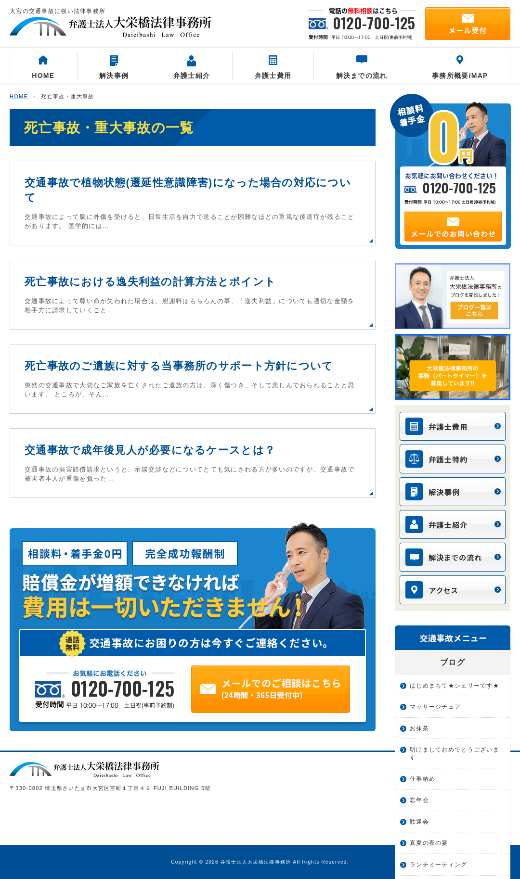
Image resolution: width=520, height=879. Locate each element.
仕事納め (422, 779)
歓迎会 (419, 821)
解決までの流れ (362, 67)
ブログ (452, 662)
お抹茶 (419, 728)
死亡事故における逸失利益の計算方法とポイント (150, 282)
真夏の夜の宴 (429, 843)
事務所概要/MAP (460, 67)
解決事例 (114, 67)
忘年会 (419, 800)
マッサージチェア (435, 706)
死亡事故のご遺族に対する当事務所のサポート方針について (179, 366)
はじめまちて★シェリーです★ (454, 685)
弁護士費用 (273, 67)
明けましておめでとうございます (454, 753)
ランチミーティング (439, 864)
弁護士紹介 (191, 67)
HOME (43, 67)
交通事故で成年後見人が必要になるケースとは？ (150, 450)
